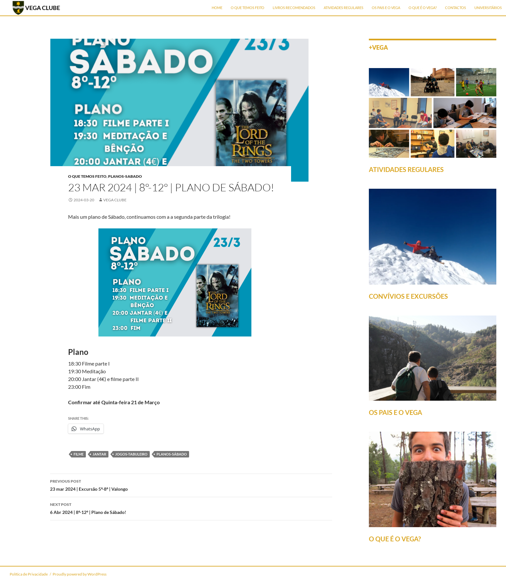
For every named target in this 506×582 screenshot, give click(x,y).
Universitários (488, 7)
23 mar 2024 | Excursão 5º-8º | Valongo (191, 484)
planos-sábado (172, 454)
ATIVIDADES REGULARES (406, 169)
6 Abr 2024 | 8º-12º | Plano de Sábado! (191, 508)
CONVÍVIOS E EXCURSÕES (408, 296)
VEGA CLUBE (42, 7)
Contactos (455, 7)
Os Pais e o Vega (386, 7)
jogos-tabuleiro (131, 454)
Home (217, 7)
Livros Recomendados (294, 7)
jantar (99, 454)
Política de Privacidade (29, 574)
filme (79, 454)
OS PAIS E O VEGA (395, 412)
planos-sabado (125, 176)
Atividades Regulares (343, 7)
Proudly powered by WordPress (79, 574)
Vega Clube (114, 199)
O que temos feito (247, 7)
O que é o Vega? (423, 7)
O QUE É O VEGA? (395, 539)
